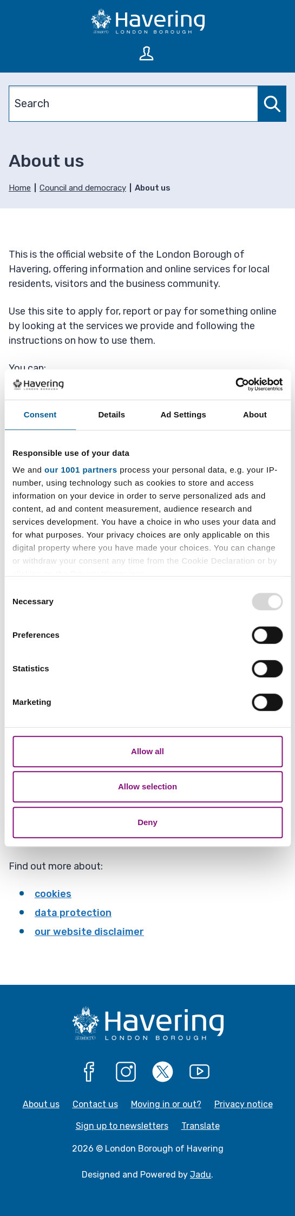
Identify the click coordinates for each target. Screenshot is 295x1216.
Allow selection (147, 786)
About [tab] (255, 414)
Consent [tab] (40, 414)
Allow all (147, 751)
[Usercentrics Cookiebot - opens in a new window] (235, 384)
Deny (147, 822)
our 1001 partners (80, 469)
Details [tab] (111, 414)
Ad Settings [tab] (183, 414)
